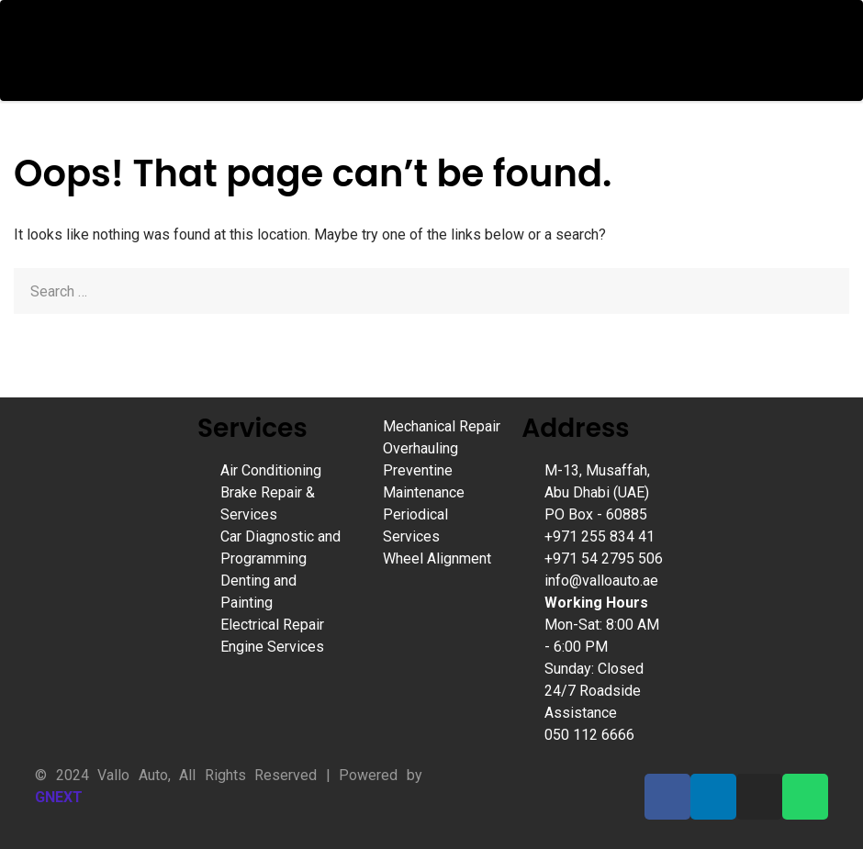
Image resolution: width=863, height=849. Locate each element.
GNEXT (59, 797)
